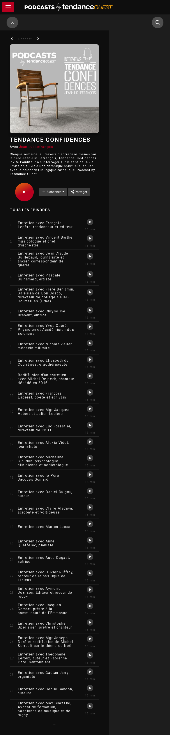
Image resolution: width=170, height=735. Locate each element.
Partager (79, 192)
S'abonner (52, 192)
